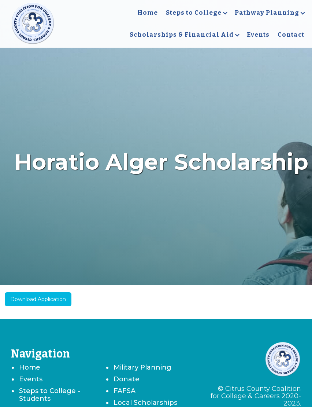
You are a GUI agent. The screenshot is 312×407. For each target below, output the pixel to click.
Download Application (38, 299)
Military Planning (142, 367)
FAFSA (124, 391)
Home (147, 12)
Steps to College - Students (49, 395)
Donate (127, 379)
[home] (33, 24)
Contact (291, 34)
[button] (196, 13)
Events (258, 34)
